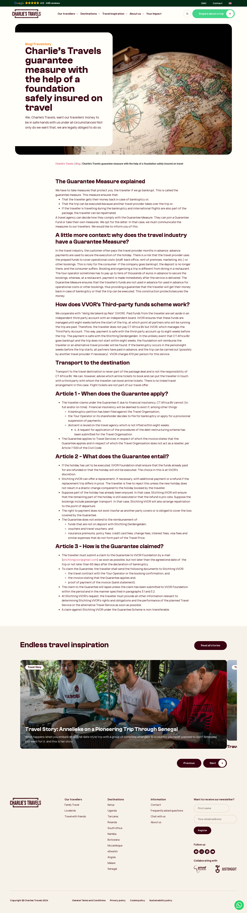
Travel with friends (75, 816)
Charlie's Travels (64, 163)
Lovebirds (70, 810)
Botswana (114, 839)
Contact (217, 3)
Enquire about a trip (216, 13)
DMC (204, 3)
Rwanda (112, 822)
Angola (112, 857)
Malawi (111, 863)
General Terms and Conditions (89, 900)
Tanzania (113, 816)
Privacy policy (118, 900)
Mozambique (115, 845)
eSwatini (113, 851)
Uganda (112, 810)
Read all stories (210, 645)
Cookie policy (137, 900)
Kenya (111, 804)
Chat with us (158, 816)
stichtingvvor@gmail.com (80, 560)
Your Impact (153, 13)
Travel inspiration (115, 13)
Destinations (90, 13)
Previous (189, 763)
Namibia (112, 834)
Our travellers (68, 13)
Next (218, 763)
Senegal (112, 869)
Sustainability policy (160, 900)
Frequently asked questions (167, 810)
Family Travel (72, 804)
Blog (77, 163)
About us (137, 13)
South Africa (115, 828)
